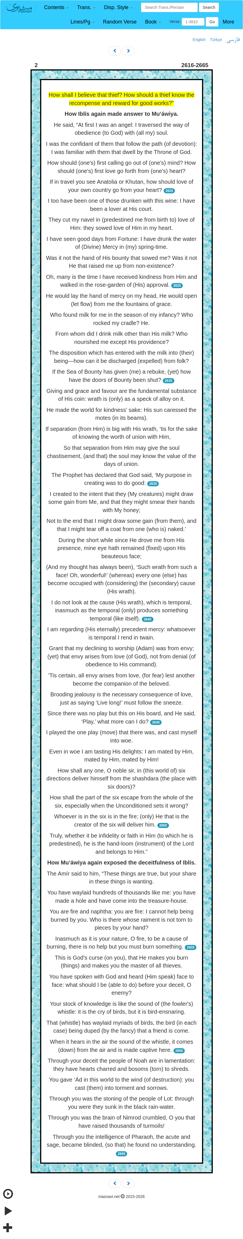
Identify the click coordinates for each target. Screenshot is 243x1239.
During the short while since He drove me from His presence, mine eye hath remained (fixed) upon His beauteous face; (121, 548)
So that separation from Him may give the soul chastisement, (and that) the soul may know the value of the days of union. (121, 456)
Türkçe (216, 39)
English (199, 39)
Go (212, 22)
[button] (56, 7)
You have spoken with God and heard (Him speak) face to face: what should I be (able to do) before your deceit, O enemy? (121, 984)
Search (209, 7)
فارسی (233, 40)
